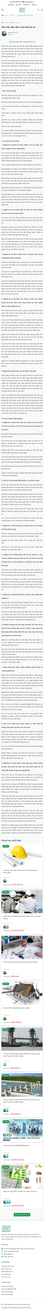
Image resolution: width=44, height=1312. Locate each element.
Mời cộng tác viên (6, 1269)
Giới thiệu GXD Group (7, 1266)
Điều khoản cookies (7, 1294)
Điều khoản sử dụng (7, 1286)
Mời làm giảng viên (6, 1271)
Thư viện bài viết (6, 1274)
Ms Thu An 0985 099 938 (8, 1289)
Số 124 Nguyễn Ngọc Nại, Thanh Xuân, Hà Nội (15, 1304)
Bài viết (13, 15)
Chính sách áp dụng (7, 1292)
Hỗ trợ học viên (5, 1277)
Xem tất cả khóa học (22, 1215)
